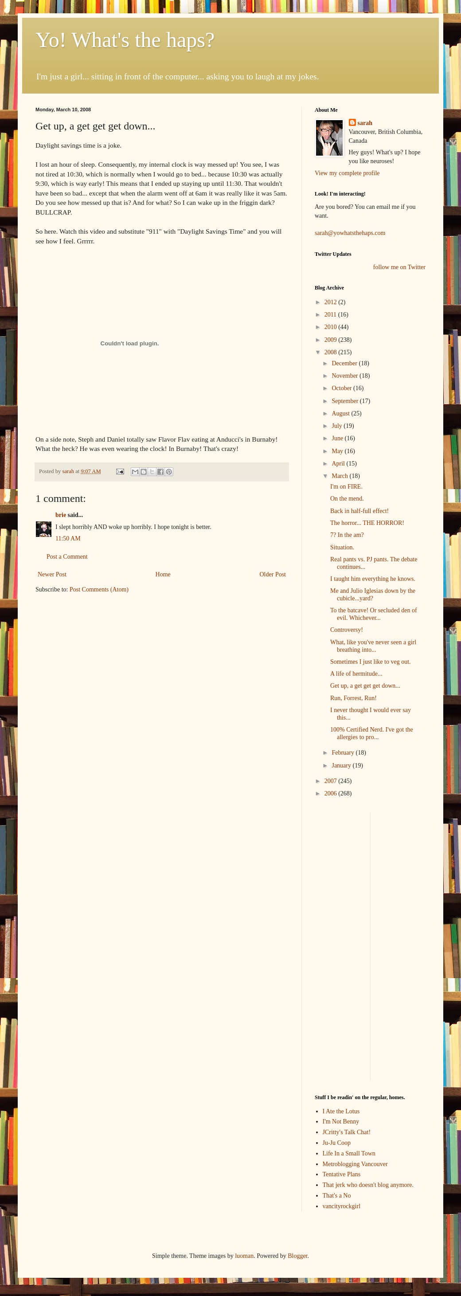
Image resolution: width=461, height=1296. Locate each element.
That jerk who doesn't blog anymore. (368, 1185)
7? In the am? (347, 535)
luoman (244, 1256)
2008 (331, 352)
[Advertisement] (405, 840)
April (339, 463)
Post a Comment (67, 556)
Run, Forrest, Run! (353, 698)
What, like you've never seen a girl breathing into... (373, 646)
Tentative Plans (342, 1174)
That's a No (337, 1195)
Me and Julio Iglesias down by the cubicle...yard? (372, 594)
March (340, 476)
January (342, 765)
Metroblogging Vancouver (355, 1164)
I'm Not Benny (341, 1121)
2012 (331, 302)
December (345, 363)
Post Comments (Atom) (99, 589)
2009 (331, 340)
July (338, 426)
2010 (331, 327)
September (345, 401)
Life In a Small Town (349, 1153)
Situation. (342, 547)
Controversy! (346, 629)
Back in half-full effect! (359, 511)
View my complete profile (347, 173)
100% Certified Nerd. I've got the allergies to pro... (371, 733)
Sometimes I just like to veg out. (370, 661)
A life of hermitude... (356, 673)
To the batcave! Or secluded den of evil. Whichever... (373, 614)
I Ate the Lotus (341, 1111)
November (345, 375)
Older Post (273, 574)
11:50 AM (68, 538)
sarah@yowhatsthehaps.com (350, 233)
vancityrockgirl (342, 1206)
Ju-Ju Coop (337, 1142)
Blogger (297, 1256)
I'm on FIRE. (346, 486)
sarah (68, 471)
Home (163, 574)
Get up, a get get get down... (365, 685)
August (341, 413)
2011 (331, 314)
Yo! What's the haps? (125, 39)
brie (60, 515)
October (342, 388)
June (338, 438)
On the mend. (347, 498)
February (344, 752)
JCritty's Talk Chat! (347, 1132)
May (338, 451)
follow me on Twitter (399, 267)
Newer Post (52, 574)
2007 (331, 781)
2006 (331, 793)
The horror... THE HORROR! (367, 523)
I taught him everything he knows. (372, 579)
